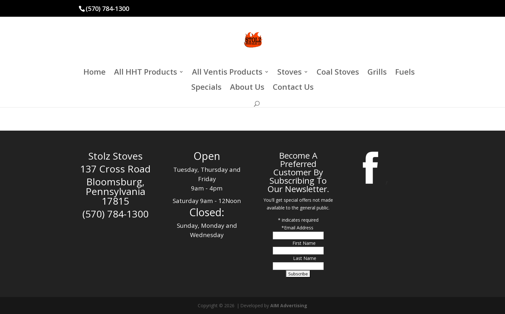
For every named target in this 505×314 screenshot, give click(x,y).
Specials (206, 88)
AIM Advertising (288, 305)
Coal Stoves (338, 73)
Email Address (299, 228)
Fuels (405, 73)
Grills (377, 73)
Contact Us (293, 88)
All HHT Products (145, 73)
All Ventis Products (227, 73)
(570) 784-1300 (107, 8)
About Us (247, 88)
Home (94, 73)
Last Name (304, 258)
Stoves (289, 73)
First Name (304, 243)
